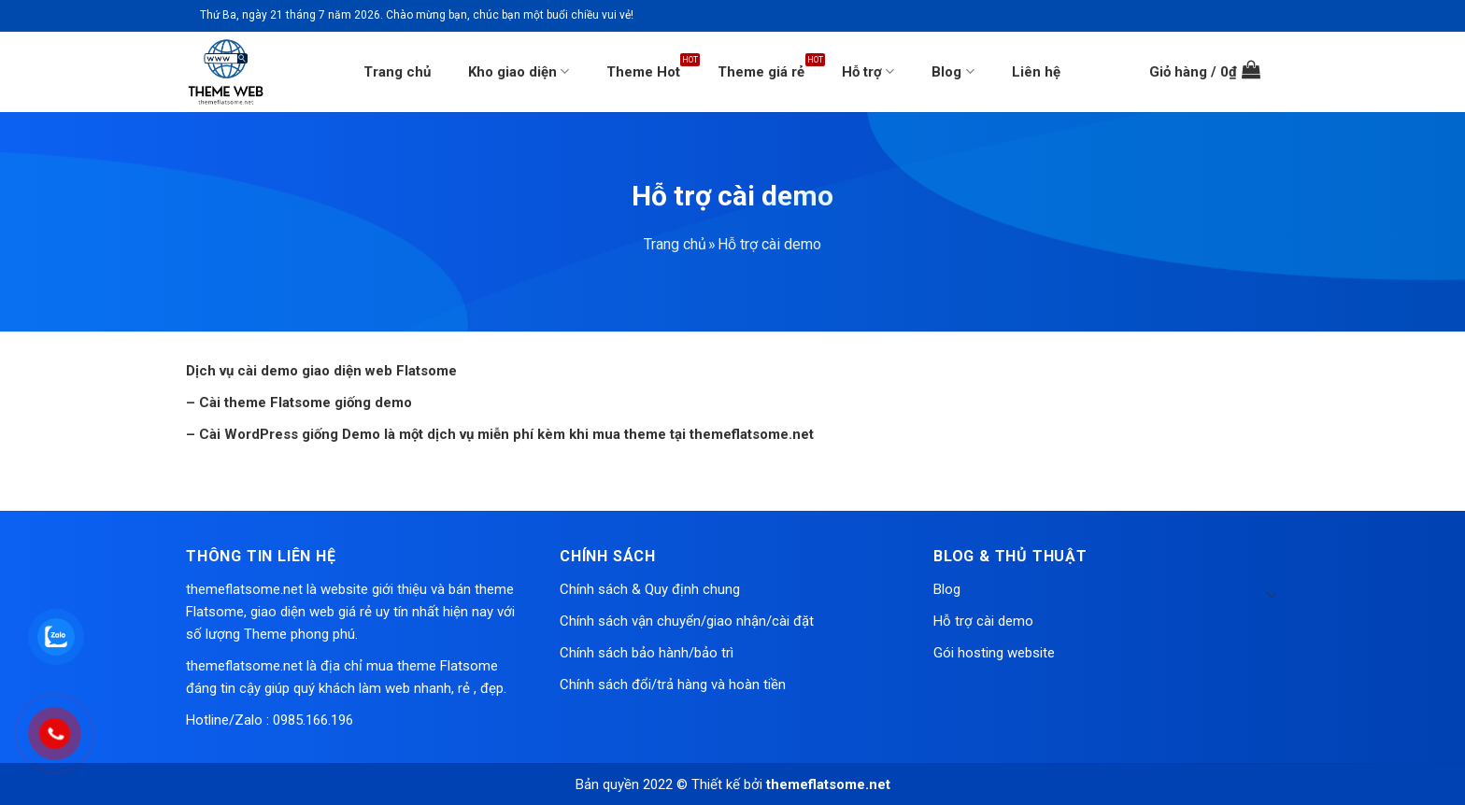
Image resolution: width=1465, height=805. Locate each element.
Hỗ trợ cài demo (983, 621)
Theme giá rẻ (761, 72)
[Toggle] (1271, 594)
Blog (953, 71)
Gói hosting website (994, 652)
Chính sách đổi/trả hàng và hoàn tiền (673, 684)
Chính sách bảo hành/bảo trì (646, 652)
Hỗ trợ (868, 71)
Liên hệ (1036, 72)
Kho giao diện (518, 71)
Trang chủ (397, 72)
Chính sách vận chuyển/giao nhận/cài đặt (687, 621)
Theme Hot (643, 72)
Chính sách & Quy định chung (650, 589)
